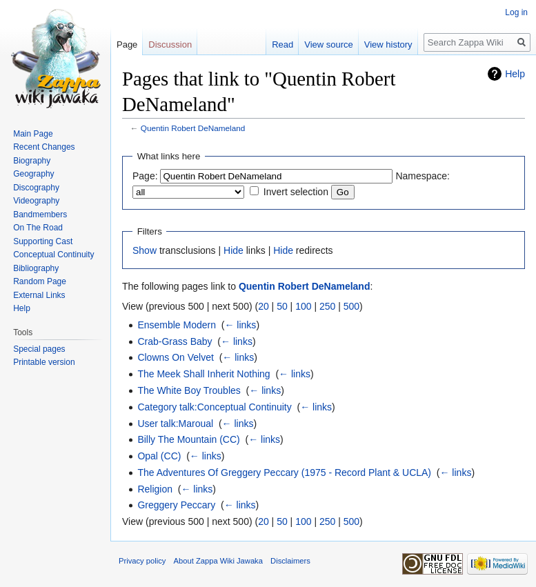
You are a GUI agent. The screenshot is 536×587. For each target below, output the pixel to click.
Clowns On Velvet (175, 357)
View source (328, 44)
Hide (234, 250)
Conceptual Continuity (53, 254)
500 (351, 306)
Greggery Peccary (176, 504)
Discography (36, 187)
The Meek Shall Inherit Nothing (203, 373)
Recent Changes (44, 147)
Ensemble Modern (176, 324)
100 (303, 306)
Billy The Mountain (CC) (188, 439)
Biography (31, 161)
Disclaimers (290, 561)
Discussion (170, 44)
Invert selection (296, 191)
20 (263, 306)
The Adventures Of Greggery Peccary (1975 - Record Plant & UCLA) (284, 472)
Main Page (32, 134)
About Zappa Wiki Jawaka (218, 561)
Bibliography (36, 268)
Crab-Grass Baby (174, 341)
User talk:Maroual (175, 423)
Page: (145, 175)
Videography (36, 201)
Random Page (39, 281)
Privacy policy (142, 561)
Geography (33, 174)
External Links (39, 295)
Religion (154, 489)
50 (282, 306)
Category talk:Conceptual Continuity (214, 406)
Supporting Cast (42, 241)
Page (127, 44)
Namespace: (422, 175)
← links (240, 324)
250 (327, 306)
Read (282, 44)
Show (144, 250)
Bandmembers (40, 214)
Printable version (44, 362)
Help (515, 73)
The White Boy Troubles (188, 390)
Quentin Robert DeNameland (193, 127)
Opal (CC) (159, 455)
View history (388, 44)
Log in (516, 12)
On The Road (38, 227)
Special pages (39, 349)
